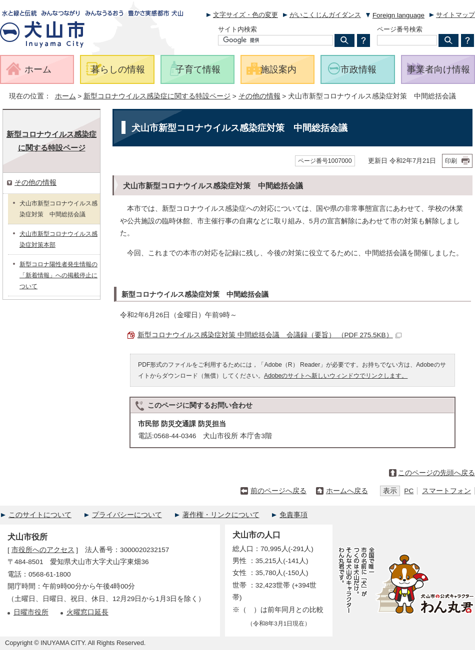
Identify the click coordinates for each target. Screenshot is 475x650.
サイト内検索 (237, 29)
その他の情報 (259, 96)
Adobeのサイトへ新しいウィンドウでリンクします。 (336, 375)
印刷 (451, 160)
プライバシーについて (127, 515)
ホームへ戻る (347, 491)
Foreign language (398, 15)
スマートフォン (446, 491)
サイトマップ (455, 14)
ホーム (65, 96)
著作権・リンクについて (221, 515)
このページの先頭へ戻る (436, 473)
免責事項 (294, 515)
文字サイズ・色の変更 (245, 14)
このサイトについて (40, 515)
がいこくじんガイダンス (325, 14)
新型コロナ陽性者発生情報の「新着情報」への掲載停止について (59, 275)
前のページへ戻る (278, 491)
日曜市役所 (31, 612)
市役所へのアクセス (43, 550)
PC (409, 491)
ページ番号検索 (399, 29)
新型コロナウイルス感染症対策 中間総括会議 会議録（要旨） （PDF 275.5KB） (270, 335)
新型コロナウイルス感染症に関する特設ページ (157, 96)
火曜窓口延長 (87, 612)
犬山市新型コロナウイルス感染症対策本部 (59, 239)
